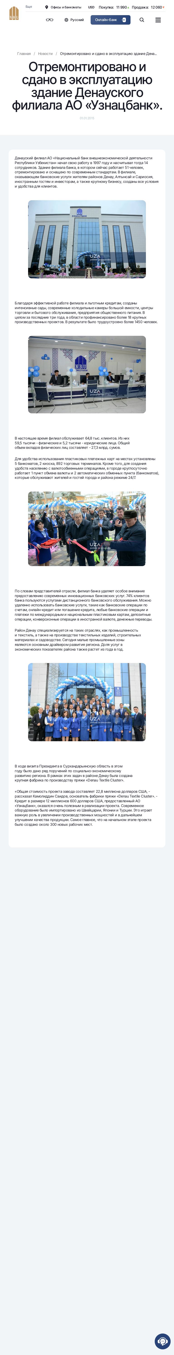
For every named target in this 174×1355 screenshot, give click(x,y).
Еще (29, 6)
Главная (24, 53)
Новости (45, 53)
